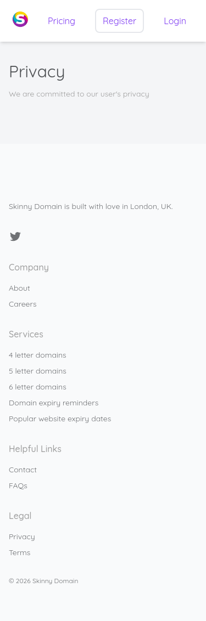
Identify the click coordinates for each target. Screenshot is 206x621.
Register (119, 20)
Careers (22, 304)
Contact (23, 470)
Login (175, 20)
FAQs (18, 485)
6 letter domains (37, 387)
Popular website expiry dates (60, 419)
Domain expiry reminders (53, 403)
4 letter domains (37, 355)
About (19, 288)
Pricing (61, 20)
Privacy (22, 536)
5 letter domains (37, 371)
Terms (19, 552)
